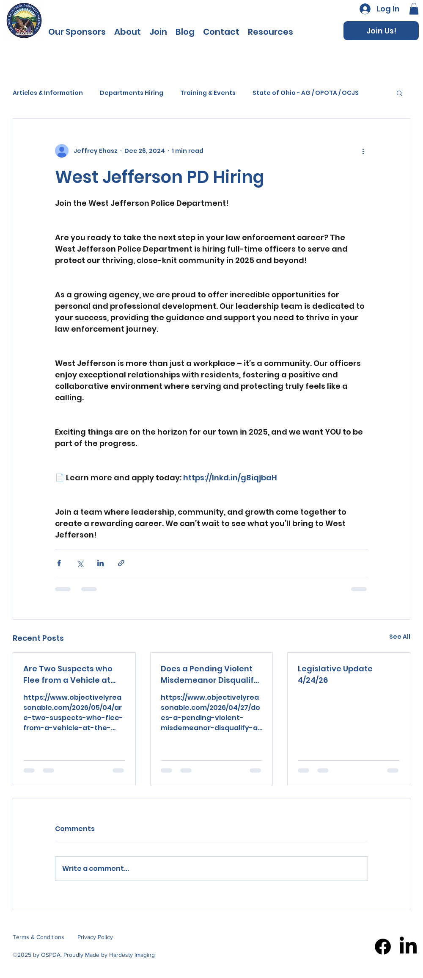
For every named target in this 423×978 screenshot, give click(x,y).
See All (399, 636)
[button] (270, 31)
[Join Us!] (381, 30)
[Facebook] (382, 946)
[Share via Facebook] (59, 563)
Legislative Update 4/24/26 (335, 674)
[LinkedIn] (408, 946)
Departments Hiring (131, 93)
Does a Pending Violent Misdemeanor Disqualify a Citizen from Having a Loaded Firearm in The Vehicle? (209, 674)
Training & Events (208, 93)
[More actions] (363, 151)
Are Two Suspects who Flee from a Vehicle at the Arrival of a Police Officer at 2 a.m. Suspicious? (68, 674)
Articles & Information (48, 93)
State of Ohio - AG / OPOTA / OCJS (306, 93)
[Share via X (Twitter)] (80, 563)
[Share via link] (121, 563)
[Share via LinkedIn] (100, 563)
